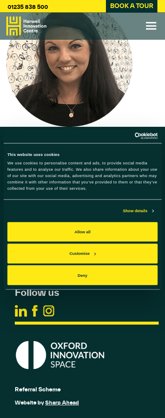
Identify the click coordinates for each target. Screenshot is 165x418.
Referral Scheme (38, 389)
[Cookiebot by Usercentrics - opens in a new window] (121, 135)
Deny (82, 275)
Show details (135, 211)
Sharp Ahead (62, 402)
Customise (83, 253)
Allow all (83, 231)
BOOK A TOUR (131, 6)
